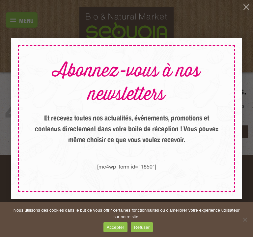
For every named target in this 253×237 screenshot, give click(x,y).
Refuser (142, 227)
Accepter (115, 227)
